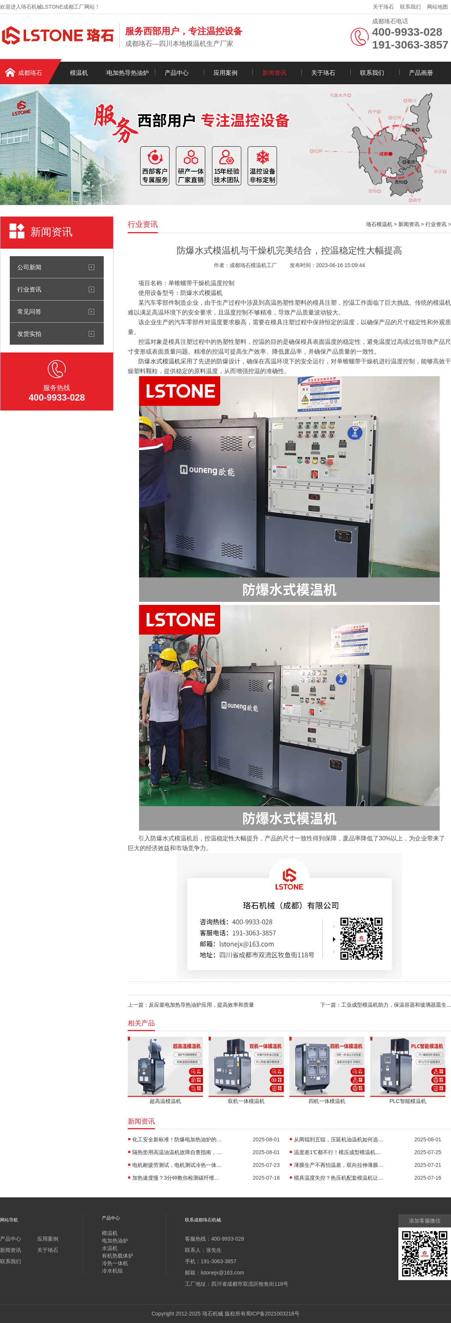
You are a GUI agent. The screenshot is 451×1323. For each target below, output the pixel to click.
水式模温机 (165, 361)
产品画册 (421, 73)
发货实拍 (29, 333)
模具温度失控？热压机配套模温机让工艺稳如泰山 (339, 1178)
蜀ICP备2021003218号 (273, 1314)
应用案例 (225, 73)
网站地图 (437, 7)
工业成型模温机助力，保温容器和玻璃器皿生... (396, 1005)
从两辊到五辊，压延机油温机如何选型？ (339, 1139)
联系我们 (410, 7)
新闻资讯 (274, 73)
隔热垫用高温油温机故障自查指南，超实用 (177, 1152)
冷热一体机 (115, 1263)
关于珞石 (383, 7)
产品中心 (177, 73)
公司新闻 (29, 267)
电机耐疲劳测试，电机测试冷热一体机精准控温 (177, 1165)
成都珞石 (30, 73)
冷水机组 (112, 1271)
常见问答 (29, 311)
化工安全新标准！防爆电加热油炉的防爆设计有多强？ (177, 1139)
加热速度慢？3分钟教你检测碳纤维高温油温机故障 (177, 1178)
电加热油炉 (115, 1241)
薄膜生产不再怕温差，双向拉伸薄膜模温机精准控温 (339, 1165)
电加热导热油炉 (128, 73)
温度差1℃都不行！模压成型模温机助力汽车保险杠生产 (339, 1152)
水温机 (110, 1248)
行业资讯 (29, 289)
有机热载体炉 (117, 1256)
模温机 (79, 73)
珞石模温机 (379, 224)
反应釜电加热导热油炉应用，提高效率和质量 (201, 1005)
